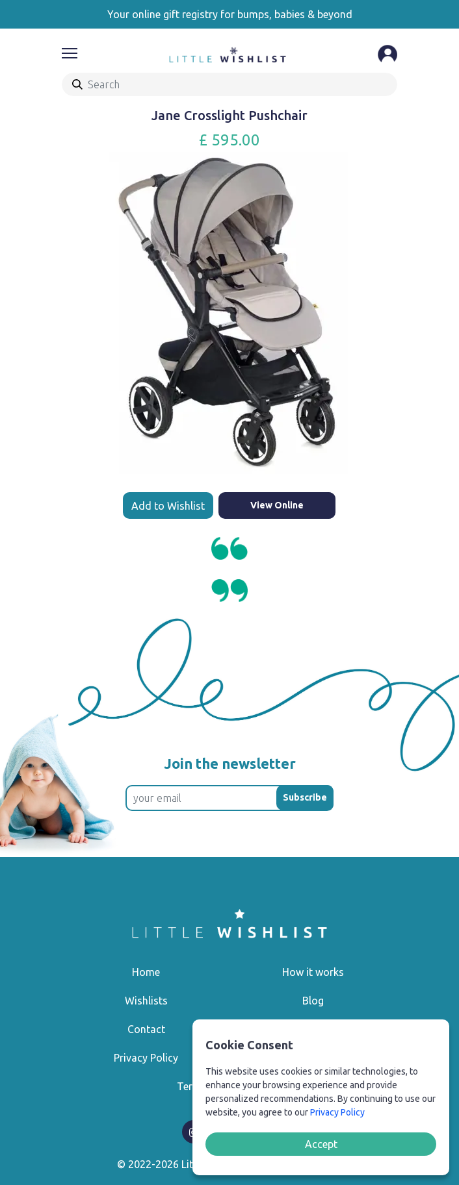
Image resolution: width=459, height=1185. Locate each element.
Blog (313, 1000)
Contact (146, 1029)
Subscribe (305, 797)
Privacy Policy (146, 1058)
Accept (321, 1144)
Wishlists (146, 1000)
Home (146, 972)
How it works (313, 972)
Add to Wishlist (168, 506)
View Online (277, 505)
